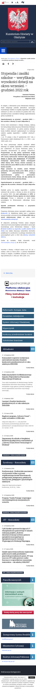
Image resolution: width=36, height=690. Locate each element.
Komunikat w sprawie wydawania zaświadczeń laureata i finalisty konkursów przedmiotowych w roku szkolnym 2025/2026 (16, 361)
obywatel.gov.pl (6, 650)
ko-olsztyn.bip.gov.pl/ (8, 661)
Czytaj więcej (30, 368)
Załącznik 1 (5, 213)
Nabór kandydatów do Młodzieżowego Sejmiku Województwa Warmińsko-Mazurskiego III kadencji (16, 377)
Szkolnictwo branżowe (13, 340)
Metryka (8, 273)
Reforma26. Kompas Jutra (14, 310)
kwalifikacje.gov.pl (7, 639)
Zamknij (32, 677)
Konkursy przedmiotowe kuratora (17, 334)
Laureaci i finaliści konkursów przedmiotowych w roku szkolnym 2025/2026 (15, 403)
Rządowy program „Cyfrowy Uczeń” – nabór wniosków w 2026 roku (16, 417)
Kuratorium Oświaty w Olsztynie (19, 35)
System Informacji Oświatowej (16, 322)
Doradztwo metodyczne (13, 316)
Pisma (17, 58)
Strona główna (11, 58)
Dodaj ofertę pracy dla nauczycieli (18, 612)
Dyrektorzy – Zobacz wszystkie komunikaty (15, 512)
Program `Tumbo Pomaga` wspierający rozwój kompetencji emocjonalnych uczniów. (16, 500)
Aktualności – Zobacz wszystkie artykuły (14, 455)
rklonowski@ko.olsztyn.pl (8, 242)
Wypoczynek (8, 328)
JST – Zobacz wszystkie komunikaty (13, 572)
